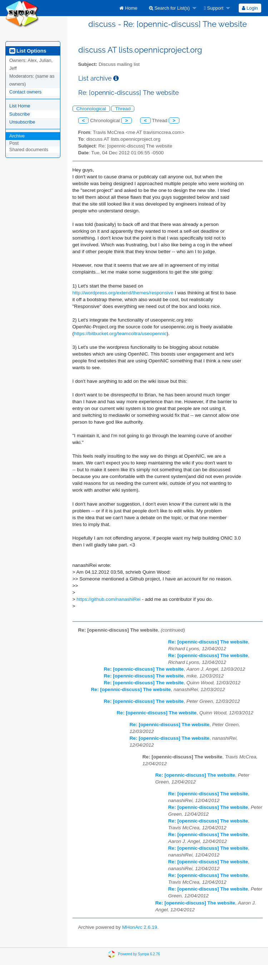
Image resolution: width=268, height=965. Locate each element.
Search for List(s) (169, 8)
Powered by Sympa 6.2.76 (139, 954)
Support (213, 8)
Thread (122, 108)
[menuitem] (128, 8)
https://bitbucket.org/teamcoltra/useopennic (120, 333)
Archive (17, 136)
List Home (19, 105)
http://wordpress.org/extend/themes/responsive (123, 292)
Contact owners (25, 92)
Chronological (91, 108)
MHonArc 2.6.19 (139, 927)
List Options (27, 51)
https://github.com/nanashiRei (108, 599)
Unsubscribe (22, 122)
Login (250, 8)
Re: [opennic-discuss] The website (208, 642)
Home (128, 8)
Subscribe (19, 114)
